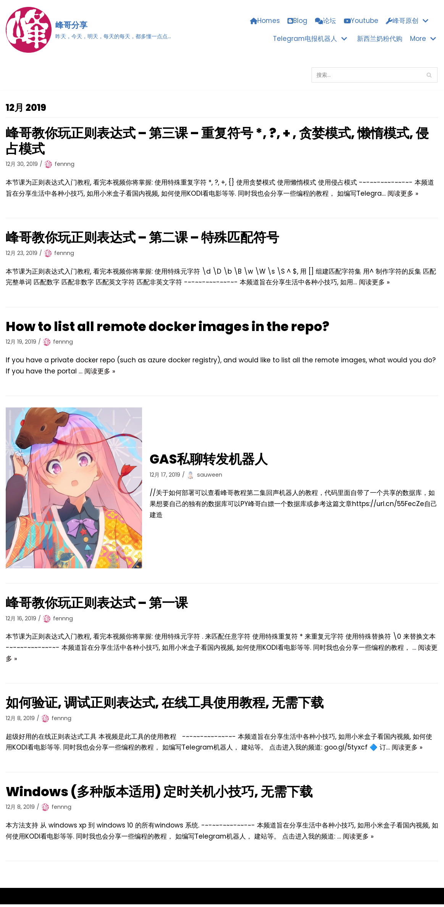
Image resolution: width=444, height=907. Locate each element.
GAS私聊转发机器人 (209, 460)
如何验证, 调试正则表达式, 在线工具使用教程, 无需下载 (165, 704)
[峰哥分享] (88, 30)
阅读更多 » (402, 193)
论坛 (325, 21)
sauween (209, 475)
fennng (64, 164)
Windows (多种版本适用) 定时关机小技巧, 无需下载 (160, 793)
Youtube (361, 21)
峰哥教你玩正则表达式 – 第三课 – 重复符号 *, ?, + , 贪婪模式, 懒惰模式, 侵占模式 (219, 141)
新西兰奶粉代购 (379, 38)
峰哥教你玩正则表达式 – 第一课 (97, 604)
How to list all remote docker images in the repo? (171, 327)
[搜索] (375, 75)
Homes (265, 21)
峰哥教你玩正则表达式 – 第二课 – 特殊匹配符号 (143, 238)
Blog (297, 21)
